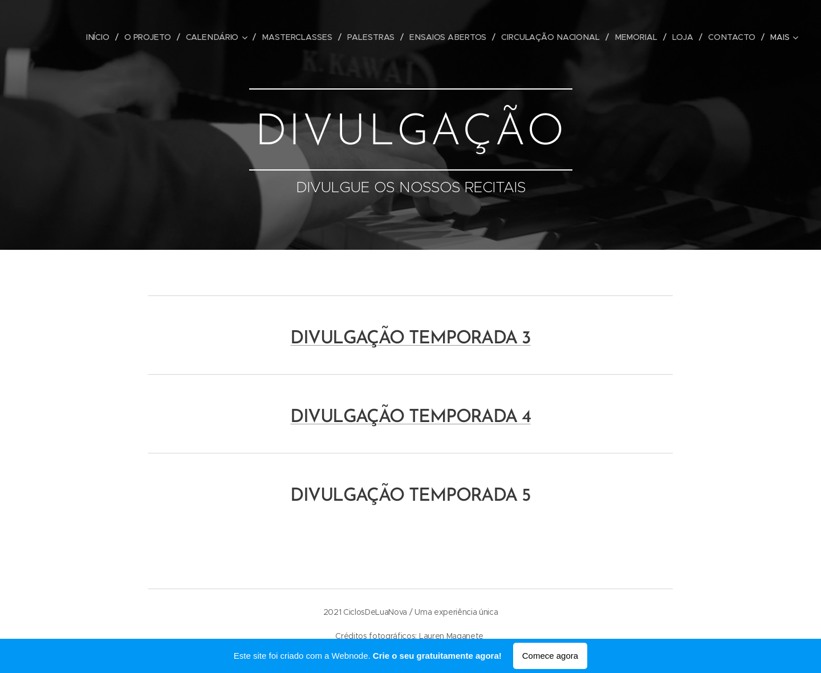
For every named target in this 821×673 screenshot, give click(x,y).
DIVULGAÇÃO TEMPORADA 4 (410, 417)
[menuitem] (104, 37)
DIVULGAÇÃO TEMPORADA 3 (410, 339)
